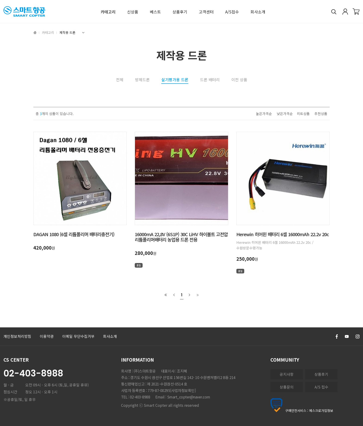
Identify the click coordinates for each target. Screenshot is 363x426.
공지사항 (287, 374)
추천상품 (320, 113)
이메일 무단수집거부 (78, 336)
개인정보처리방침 (17, 336)
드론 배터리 (210, 79)
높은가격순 (264, 113)
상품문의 (287, 387)
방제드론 (142, 79)
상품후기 (321, 374)
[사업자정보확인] (183, 390)
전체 (119, 79)
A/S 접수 (321, 387)
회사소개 (110, 336)
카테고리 (48, 32)
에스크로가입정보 (321, 410)
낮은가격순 (285, 113)
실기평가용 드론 (174, 80)
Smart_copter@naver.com (188, 397)
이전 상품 (239, 79)
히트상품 (303, 113)
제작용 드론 (71, 32)
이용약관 (47, 336)
